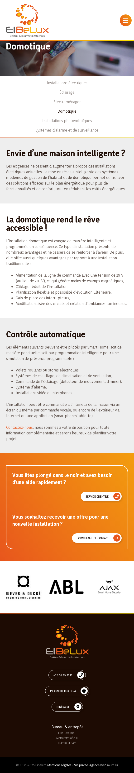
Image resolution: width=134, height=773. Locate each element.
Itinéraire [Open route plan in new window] (63, 707)
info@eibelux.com (63, 691)
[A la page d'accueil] (27, 20)
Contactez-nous (19, 427)
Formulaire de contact (93, 538)
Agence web (97, 765)
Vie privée (81, 765)
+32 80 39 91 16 (62, 675)
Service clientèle (97, 496)
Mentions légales (59, 765)
